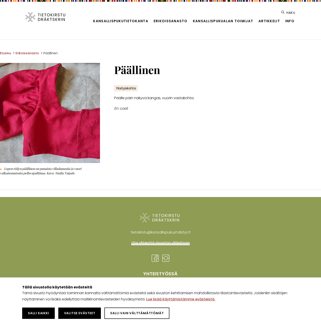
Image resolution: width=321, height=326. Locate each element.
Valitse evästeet (79, 313)
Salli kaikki (38, 313)
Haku (288, 12)
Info (289, 21)
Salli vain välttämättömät (137, 313)
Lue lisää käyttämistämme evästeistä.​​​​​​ (180, 299)
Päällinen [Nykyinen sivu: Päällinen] (50, 53)
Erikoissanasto (171, 21)
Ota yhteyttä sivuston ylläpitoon (160, 242)
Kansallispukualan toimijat (223, 21)
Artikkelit (269, 21)
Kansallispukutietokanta (120, 21)
